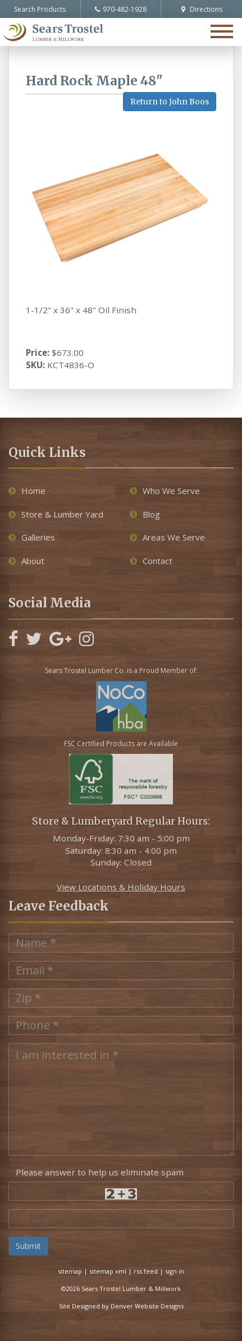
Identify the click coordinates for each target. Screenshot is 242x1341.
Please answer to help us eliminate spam (96, 1171)
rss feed (146, 1271)
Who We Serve (165, 490)
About (26, 560)
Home (26, 490)
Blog (145, 514)
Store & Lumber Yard (55, 514)
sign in (174, 1271)
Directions (201, 9)
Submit (28, 1246)
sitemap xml (107, 1271)
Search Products (40, 9)
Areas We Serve (167, 537)
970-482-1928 (121, 9)
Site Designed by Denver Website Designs (121, 1306)
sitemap (70, 1271)
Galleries (31, 537)
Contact (151, 560)
